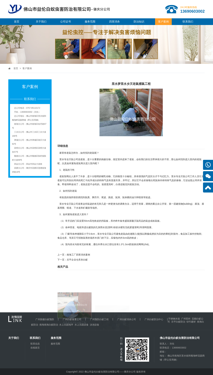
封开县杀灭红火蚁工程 (74, 334)
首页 (16, 21)
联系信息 (35, 343)
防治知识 (139, 21)
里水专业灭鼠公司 (68, 159)
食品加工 (185, 233)
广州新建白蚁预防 (44, 319)
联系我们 (188, 21)
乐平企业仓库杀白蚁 (77, 259)
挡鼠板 (104, 221)
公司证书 (65, 21)
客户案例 (163, 21)
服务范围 (90, 21)
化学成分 (92, 180)
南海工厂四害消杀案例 (78, 254)
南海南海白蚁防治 (48, 324)
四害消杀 (114, 21)
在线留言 (35, 347)
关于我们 (41, 21)
